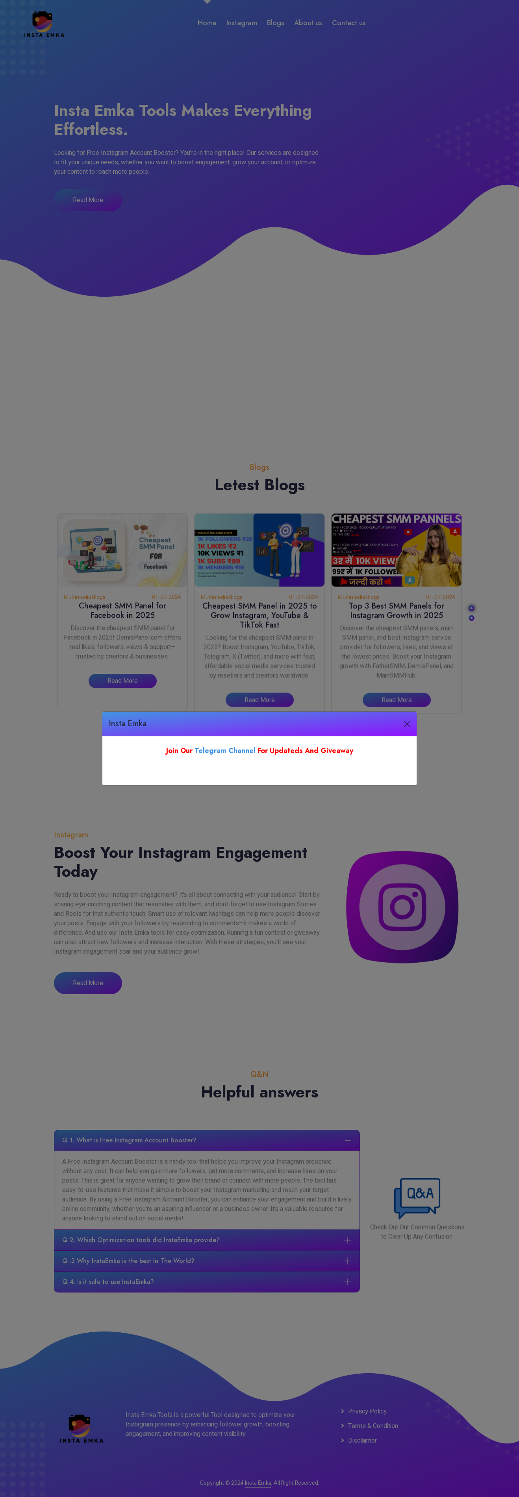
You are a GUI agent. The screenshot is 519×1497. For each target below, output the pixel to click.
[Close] (407, 724)
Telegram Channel (225, 751)
